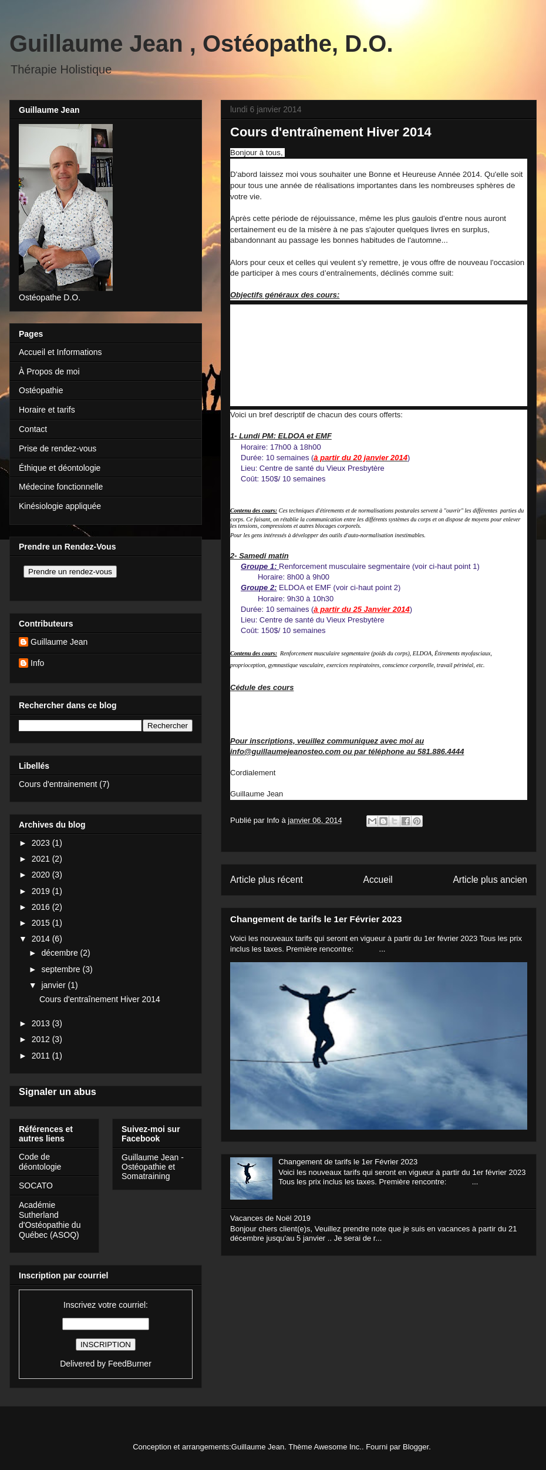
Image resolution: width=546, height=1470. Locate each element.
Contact (33, 429)
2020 (42, 874)
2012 (42, 1039)
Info (37, 663)
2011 (42, 1055)
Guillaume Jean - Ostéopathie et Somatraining (153, 1167)
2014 (42, 938)
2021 (42, 858)
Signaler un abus (57, 1091)
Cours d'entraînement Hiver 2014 (99, 999)
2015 (42, 922)
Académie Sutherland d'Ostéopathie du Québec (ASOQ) (49, 1219)
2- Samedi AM (254, 708)
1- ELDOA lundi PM (263, 698)
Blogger (416, 1446)
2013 (42, 1023)
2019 (42, 891)
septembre (61, 969)
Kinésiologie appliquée (60, 506)
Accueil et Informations (60, 352)
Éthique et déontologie (59, 468)
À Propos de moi (49, 371)
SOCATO (36, 1185)
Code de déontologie (40, 1161)
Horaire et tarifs (47, 409)
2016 (42, 907)
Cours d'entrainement (58, 784)
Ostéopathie (41, 390)
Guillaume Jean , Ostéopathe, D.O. (201, 43)
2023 (42, 843)
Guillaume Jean (59, 642)
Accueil (378, 880)
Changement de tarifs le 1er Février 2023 (316, 919)
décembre (60, 952)
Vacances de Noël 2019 (270, 1218)
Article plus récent (266, 880)
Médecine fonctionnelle (61, 486)
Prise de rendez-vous (57, 448)
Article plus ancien (490, 880)
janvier (54, 985)
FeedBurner (129, 1363)
